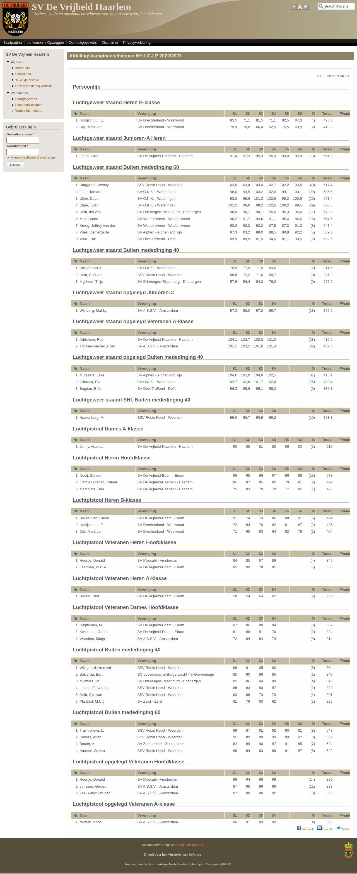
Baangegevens (26, 99)
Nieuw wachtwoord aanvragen (33, 157)
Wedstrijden (19, 93)
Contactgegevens (83, 42)
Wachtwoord (17, 146)
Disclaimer (110, 42)
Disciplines (23, 74)
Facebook (305, 829)
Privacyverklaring (137, 42)
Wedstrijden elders (28, 110)
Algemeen (18, 62)
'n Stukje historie (27, 80)
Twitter (342, 829)
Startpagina (12, 42)
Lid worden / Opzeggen (45, 42)
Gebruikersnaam (20, 134)
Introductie (23, 68)
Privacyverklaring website (33, 85)
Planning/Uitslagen (28, 104)
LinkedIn (325, 829)
